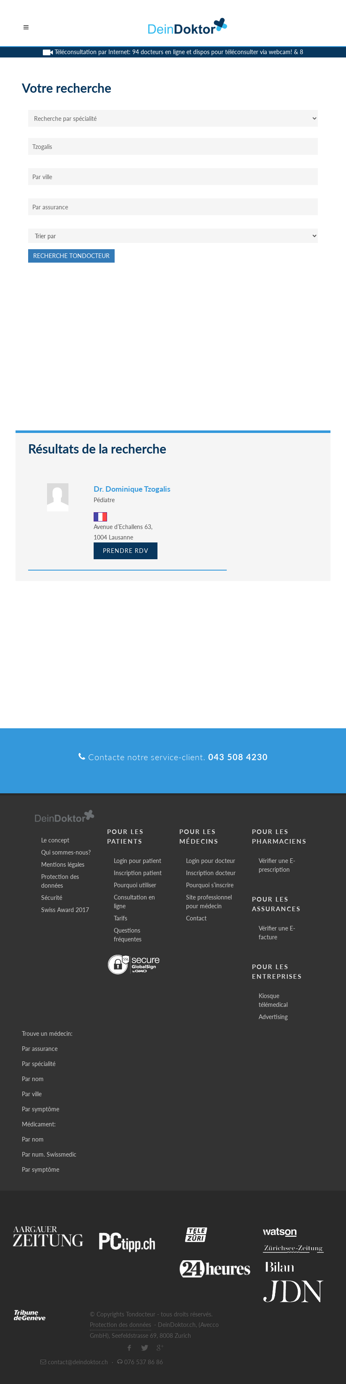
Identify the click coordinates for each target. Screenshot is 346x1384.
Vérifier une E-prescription (277, 865)
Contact (196, 918)
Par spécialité (38, 1063)
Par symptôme (40, 1109)
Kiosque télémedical (273, 1000)
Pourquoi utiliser (135, 885)
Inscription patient (138, 872)
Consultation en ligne (134, 902)
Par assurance (40, 1048)
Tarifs (120, 918)
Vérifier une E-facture (277, 933)
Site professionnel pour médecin (209, 902)
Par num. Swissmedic (49, 1154)
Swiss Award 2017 (65, 909)
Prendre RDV (125, 550)
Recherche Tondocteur (71, 255)
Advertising (273, 1016)
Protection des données (60, 881)
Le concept (55, 840)
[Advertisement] (173, 350)
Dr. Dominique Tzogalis (132, 488)
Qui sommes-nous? (66, 852)
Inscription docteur (211, 872)
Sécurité (51, 897)
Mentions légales (62, 864)
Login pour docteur (210, 860)
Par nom (33, 1078)
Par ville (32, 1093)
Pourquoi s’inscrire (209, 885)
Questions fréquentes (128, 935)
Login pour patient (137, 860)
